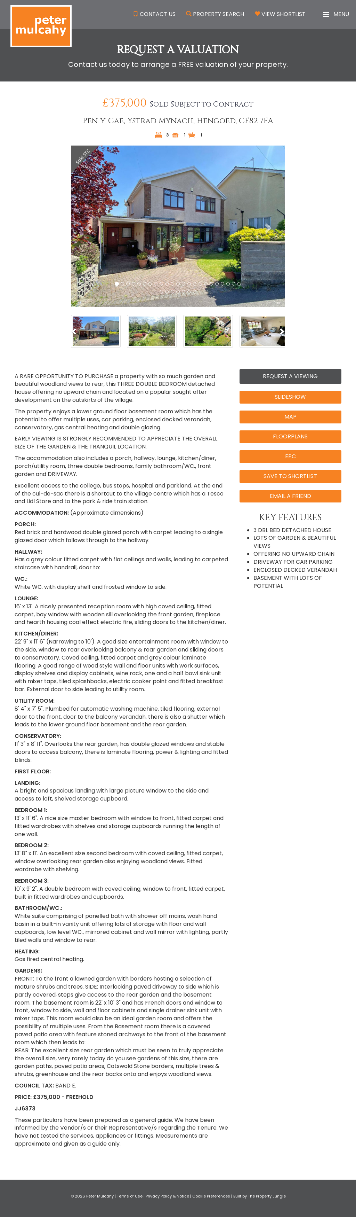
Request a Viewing (290, 376)
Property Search (218, 14)
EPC (290, 456)
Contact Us (158, 14)
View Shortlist (283, 14)
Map (290, 417)
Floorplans (290, 436)
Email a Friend (290, 496)
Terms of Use (130, 1196)
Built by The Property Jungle (259, 1196)
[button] (87, 226)
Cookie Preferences (211, 1196)
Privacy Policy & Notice (167, 1196)
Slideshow (290, 397)
